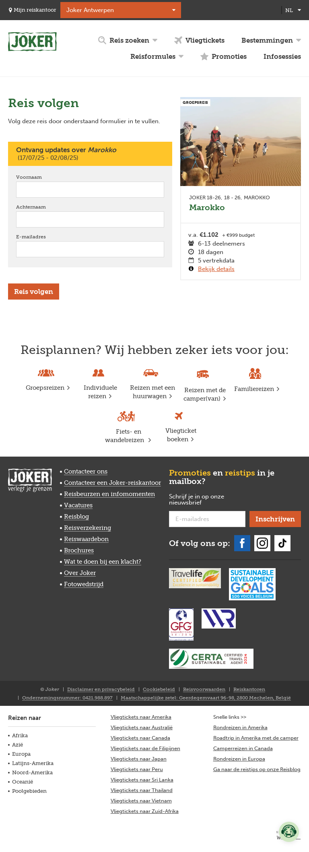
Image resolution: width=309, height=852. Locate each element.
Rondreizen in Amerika (240, 727)
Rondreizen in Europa (239, 759)
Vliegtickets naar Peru (137, 769)
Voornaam (40, 177)
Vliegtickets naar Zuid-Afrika (145, 811)
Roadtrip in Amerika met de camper (256, 738)
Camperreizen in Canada (243, 748)
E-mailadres (42, 237)
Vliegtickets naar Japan (139, 759)
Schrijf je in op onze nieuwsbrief (198, 500)
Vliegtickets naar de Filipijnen (145, 748)
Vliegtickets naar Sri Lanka (142, 780)
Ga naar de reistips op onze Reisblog (257, 769)
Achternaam (42, 207)
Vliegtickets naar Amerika (141, 717)
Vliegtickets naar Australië (142, 727)
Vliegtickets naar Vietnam (141, 801)
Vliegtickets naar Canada (140, 738)
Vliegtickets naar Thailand (142, 790)
